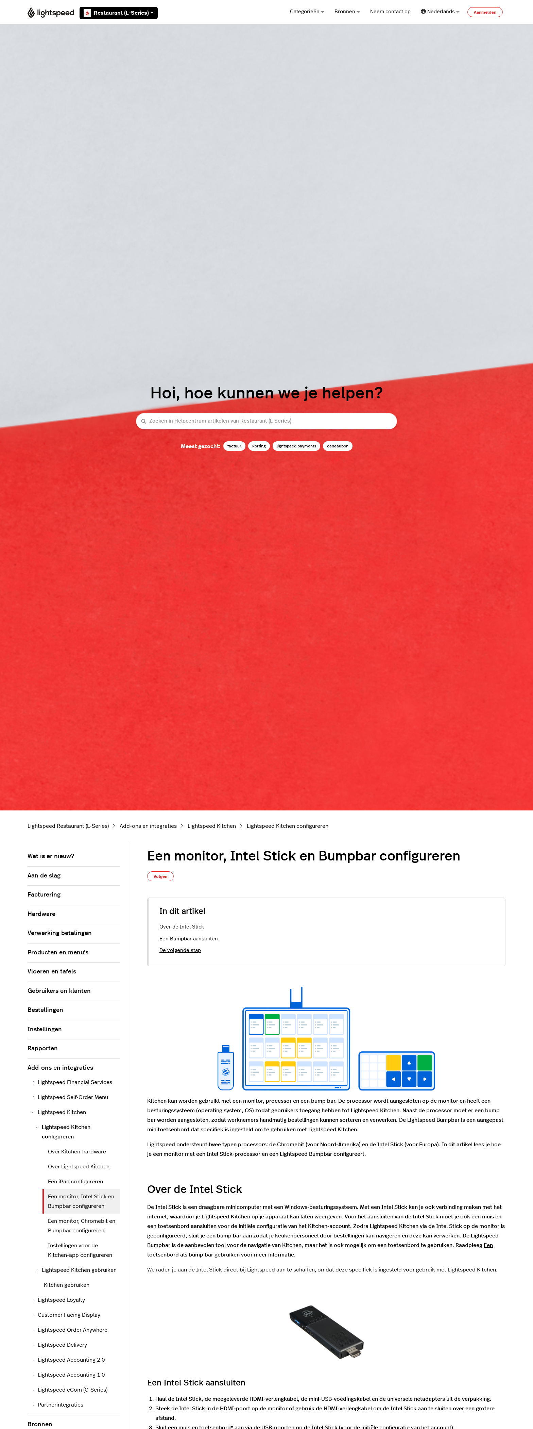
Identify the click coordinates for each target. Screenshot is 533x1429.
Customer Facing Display (66, 1315)
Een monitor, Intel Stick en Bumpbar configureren (81, 1201)
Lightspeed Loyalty (58, 1300)
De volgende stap (180, 950)
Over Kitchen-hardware (77, 1151)
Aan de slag (44, 876)
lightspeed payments (296, 446)
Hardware (41, 914)
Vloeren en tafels (52, 972)
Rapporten (43, 1049)
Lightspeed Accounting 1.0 (68, 1375)
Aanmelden (485, 12)
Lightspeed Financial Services (72, 1082)
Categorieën (307, 11)
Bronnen (347, 11)
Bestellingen (45, 1010)
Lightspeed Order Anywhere (69, 1330)
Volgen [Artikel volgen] (160, 876)
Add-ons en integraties (148, 826)
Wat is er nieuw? (51, 856)
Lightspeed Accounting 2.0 (68, 1360)
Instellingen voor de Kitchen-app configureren (80, 1250)
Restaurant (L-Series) (119, 13)
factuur (234, 446)
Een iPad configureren (75, 1181)
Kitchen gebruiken (66, 1285)
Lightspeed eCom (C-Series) (69, 1390)
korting (259, 446)
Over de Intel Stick (181, 927)
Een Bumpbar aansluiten (188, 938)
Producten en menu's (58, 953)
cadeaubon (337, 446)
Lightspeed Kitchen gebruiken (76, 1270)
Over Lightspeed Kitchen (78, 1166)
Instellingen (45, 1029)
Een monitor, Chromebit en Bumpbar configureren (81, 1225)
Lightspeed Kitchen (212, 826)
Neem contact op (390, 11)
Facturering (44, 895)
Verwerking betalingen (60, 933)
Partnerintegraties (57, 1405)
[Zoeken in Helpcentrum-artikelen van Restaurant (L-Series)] (266, 421)
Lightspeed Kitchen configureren (287, 826)
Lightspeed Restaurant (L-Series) (68, 826)
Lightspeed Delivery (59, 1345)
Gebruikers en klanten (59, 991)
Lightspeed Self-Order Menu (70, 1097)
